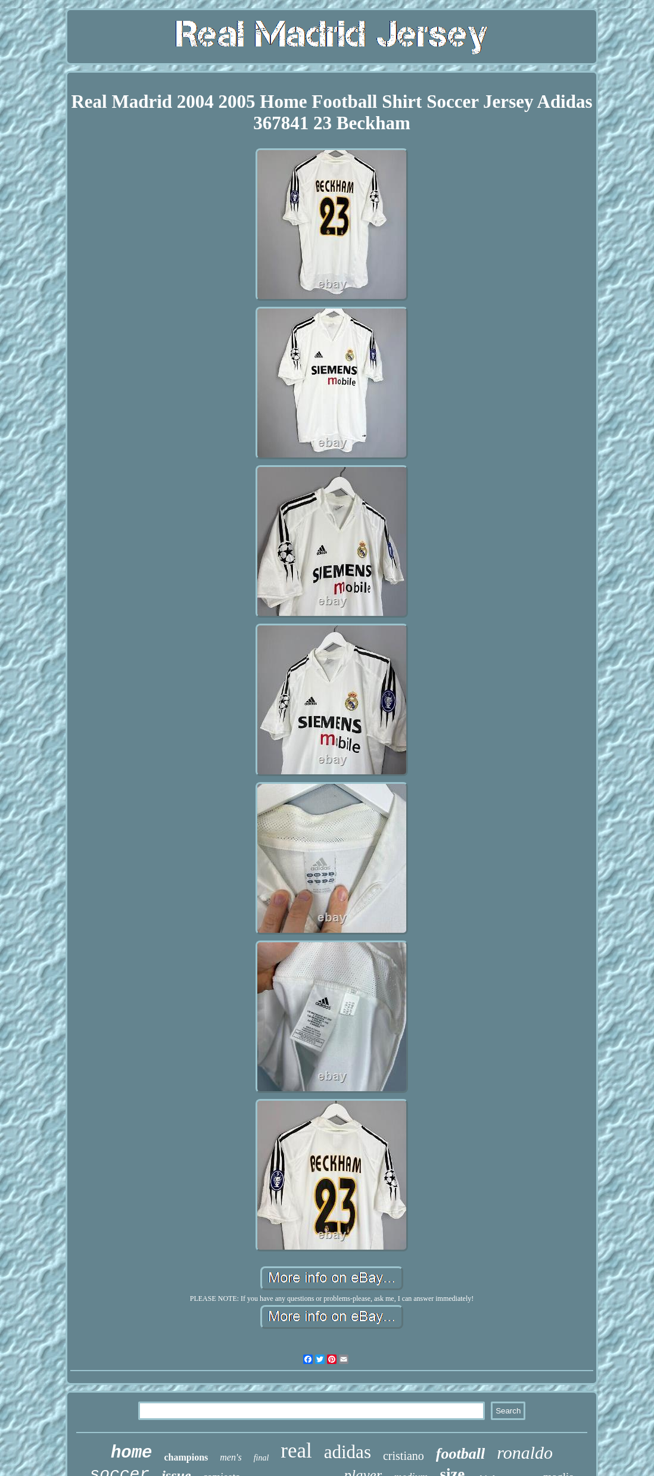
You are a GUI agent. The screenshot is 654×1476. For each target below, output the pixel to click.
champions (186, 1457)
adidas (347, 1451)
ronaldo (525, 1452)
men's (230, 1457)
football (460, 1453)
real (296, 1450)
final (261, 1457)
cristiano (403, 1455)
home (131, 1453)
